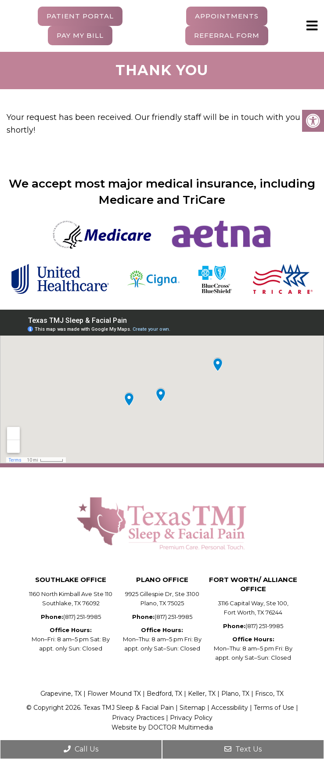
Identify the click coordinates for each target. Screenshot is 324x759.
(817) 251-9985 (82, 616)
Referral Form (226, 35)
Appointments (227, 16)
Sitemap (192, 708)
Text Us (243, 749)
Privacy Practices (138, 718)
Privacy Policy (191, 718)
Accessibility (230, 708)
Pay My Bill (80, 35)
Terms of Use (274, 708)
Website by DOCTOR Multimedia (162, 727)
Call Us (81, 749)
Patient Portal (80, 16)
